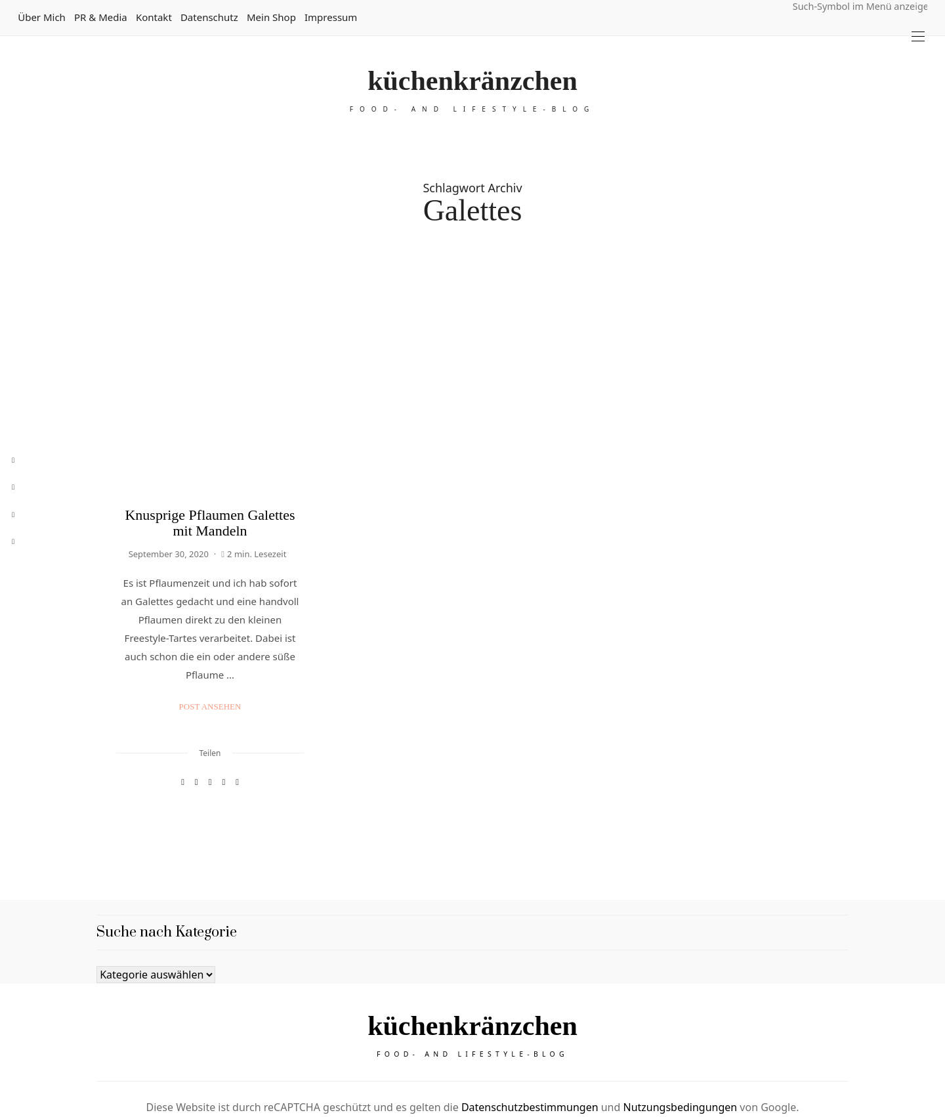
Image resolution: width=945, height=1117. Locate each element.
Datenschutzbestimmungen (529, 1046)
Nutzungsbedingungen (680, 1046)
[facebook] (13, 460)
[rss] (13, 541)
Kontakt (154, 17)
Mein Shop (271, 17)
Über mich (42, 17)
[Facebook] (183, 716)
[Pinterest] (196, 716)
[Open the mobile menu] (918, 36)
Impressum (330, 17)
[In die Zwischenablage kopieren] (237, 716)
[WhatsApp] (223, 716)
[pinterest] (13, 487)
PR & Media (100, 17)
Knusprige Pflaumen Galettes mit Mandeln (210, 456)
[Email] (210, 716)
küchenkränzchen (473, 81)
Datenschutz (209, 17)
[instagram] (13, 514)
